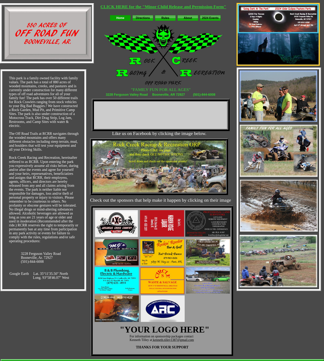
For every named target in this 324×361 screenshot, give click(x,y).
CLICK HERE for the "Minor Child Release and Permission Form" (163, 6)
